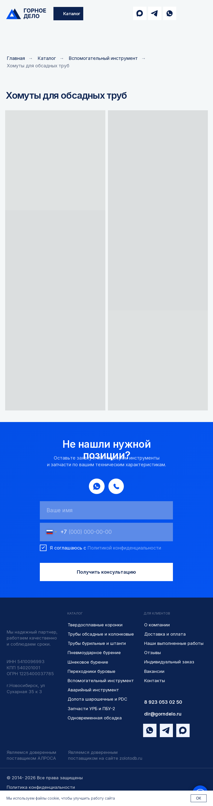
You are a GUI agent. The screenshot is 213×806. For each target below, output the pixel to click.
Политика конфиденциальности (41, 787)
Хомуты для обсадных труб (38, 65)
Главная (16, 58)
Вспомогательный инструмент (103, 58)
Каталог (47, 58)
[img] (26, 13)
